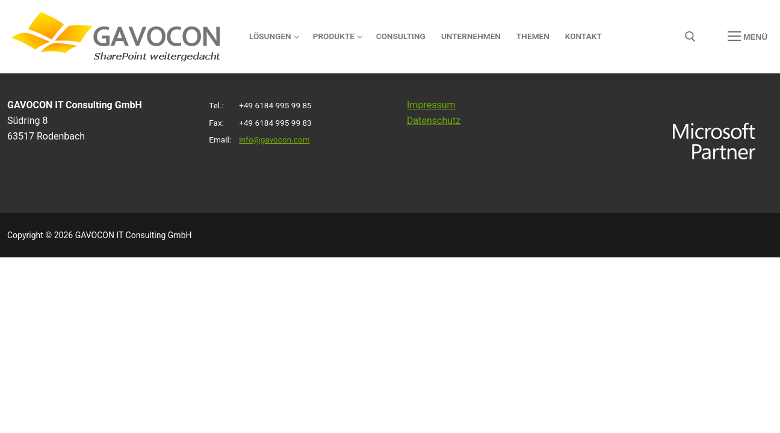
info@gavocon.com (274, 139)
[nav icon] (747, 36)
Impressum (431, 105)
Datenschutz (433, 120)
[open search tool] (690, 36)
